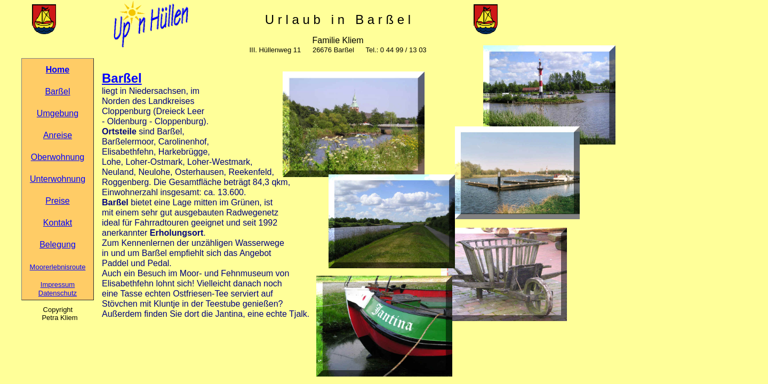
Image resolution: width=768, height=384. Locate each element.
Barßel (57, 91)
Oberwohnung (58, 157)
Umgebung (57, 113)
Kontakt (57, 222)
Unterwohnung (57, 178)
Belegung (57, 244)
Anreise (57, 135)
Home (57, 69)
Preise (57, 200)
